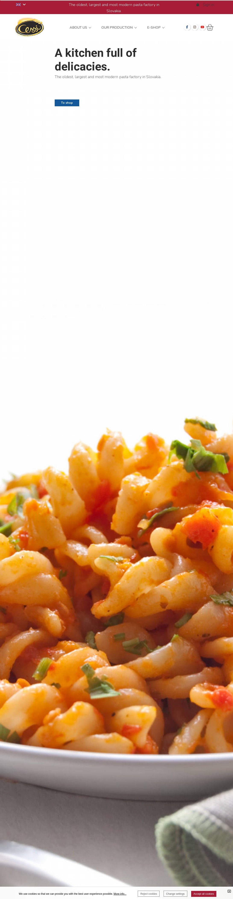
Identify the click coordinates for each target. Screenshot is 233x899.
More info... (120, 893)
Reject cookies (148, 893)
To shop (67, 103)
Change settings (175, 893)
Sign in (205, 4)
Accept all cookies (203, 893)
